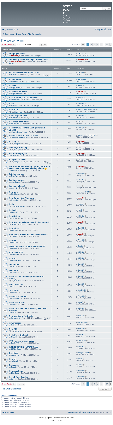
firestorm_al (15, 56)
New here (13, 192)
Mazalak (14, 337)
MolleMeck (15, 298)
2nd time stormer (17, 180)
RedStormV (15, 82)
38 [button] (107, 44)
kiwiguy (17, 144)
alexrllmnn (15, 118)
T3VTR (16, 331)
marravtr (14, 188)
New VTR (13, 329)
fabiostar (81, 103)
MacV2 (80, 97)
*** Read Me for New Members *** (24, 73)
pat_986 (81, 72)
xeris (79, 186)
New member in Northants (21, 316)
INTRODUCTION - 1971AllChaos (23, 347)
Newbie (12, 86)
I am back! (14, 270)
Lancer (13, 286)
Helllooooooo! (15, 80)
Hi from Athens (16, 371)
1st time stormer (16, 174)
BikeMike (14, 248)
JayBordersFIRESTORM (87, 109)
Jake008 (81, 228)
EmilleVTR (15, 343)
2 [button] (91, 44)
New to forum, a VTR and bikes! (23, 98)
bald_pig (81, 53)
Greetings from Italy (18, 147)
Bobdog (14, 242)
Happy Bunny (16, 88)
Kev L (80, 85)
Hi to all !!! (13, 110)
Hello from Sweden (17, 296)
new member (15, 323)
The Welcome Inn (12, 40)
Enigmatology (16, 260)
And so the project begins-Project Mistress (28, 234)
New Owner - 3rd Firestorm (21, 198)
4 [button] (97, 44)
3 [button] (94, 44)
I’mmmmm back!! (17, 186)
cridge (16, 162)
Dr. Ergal (17, 150)
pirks (79, 121)
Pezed (13, 367)
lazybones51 (15, 318)
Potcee (13, 325)
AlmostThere (15, 100)
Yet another (14, 264)
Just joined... (15, 290)
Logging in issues (17, 54)
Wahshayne (15, 182)
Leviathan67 (15, 124)
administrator (16, 62)
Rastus (13, 312)
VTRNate (14, 155)
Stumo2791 (15, 170)
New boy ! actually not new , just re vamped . (29, 222)
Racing (11, 63)
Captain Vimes (16, 94)
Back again (14, 141)
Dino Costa (15, 373)
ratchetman (15, 355)
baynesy (14, 304)
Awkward (14, 361)
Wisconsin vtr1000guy (19, 132)
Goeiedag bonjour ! (18, 116)
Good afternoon (16, 284)
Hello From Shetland (18, 335)
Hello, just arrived (17, 302)
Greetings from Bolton (19, 122)
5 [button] (101, 44)
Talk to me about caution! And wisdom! (27, 246)
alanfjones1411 (83, 192)
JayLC (13, 218)
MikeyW (14, 176)
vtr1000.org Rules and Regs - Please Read (28, 60)
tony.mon (81, 204)
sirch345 (81, 91)
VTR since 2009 (16, 252)
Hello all (13, 210)
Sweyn (13, 379)
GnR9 (13, 266)
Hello (11, 204)
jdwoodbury (15, 200)
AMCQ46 (81, 127)
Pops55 (14, 230)
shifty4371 (15, 236)
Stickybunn (18, 112)
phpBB (49, 418)
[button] (83, 44)
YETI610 (14, 224)
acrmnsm (14, 272)
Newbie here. (15, 216)
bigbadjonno (82, 159)
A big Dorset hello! (17, 159)
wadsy (13, 292)
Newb (11, 104)
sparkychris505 (19, 206)
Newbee (12, 240)
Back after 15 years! (18, 92)
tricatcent (14, 254)
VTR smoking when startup (21, 341)
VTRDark (14, 75)
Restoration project (18, 153)
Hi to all (12, 258)
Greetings (13, 353)
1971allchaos (16, 349)
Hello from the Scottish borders (23, 135)
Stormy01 (14, 212)
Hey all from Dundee (18, 377)
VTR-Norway (19, 281)
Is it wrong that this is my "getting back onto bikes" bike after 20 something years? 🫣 (29, 167)
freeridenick (82, 290)
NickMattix (15, 194)
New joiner (14, 228)
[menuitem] (16, 29)
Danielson (14, 106)
